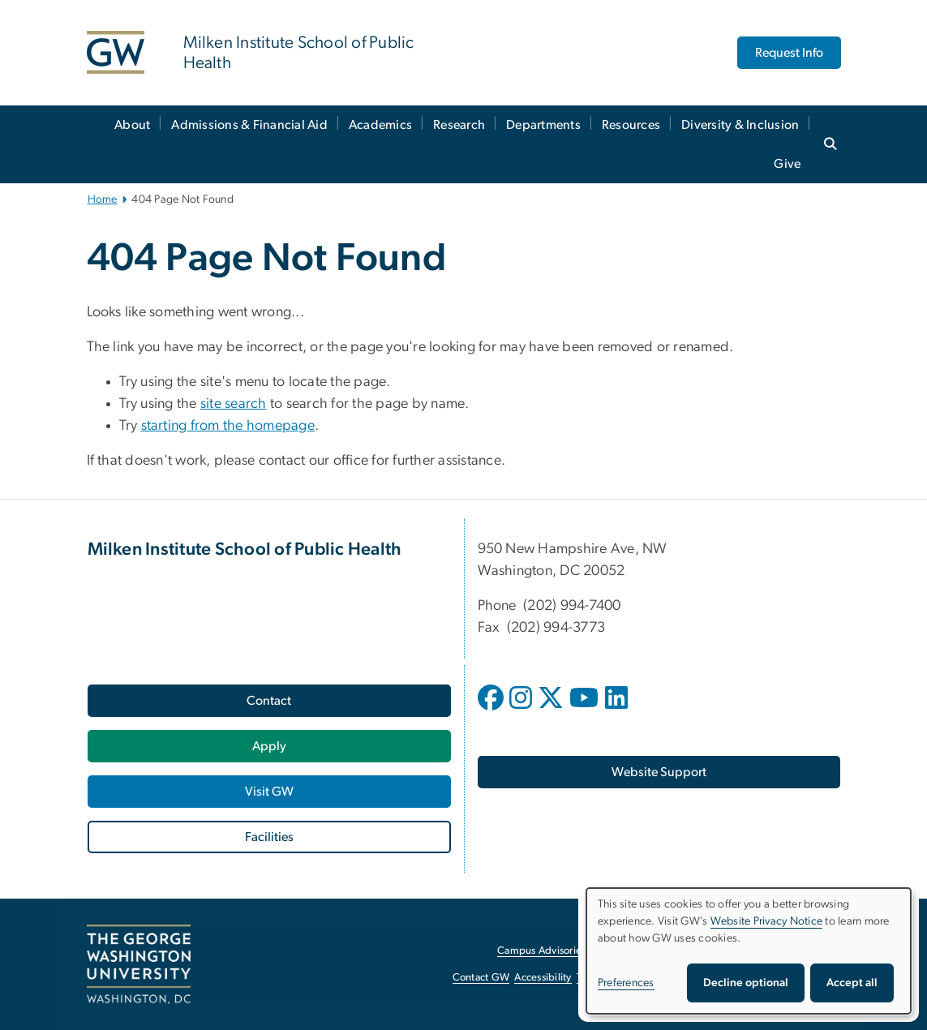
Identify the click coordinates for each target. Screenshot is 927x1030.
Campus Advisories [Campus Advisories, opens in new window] (541, 951)
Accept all (852, 983)
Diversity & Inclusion (740, 124)
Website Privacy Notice (766, 921)
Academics (380, 124)
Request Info (789, 52)
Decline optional (745, 983)
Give (787, 163)
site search (233, 404)
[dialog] (748, 951)
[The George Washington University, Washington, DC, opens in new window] (139, 964)
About (132, 124)
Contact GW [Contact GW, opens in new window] (481, 977)
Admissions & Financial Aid (249, 124)
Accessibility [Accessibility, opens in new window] (542, 977)
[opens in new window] (492, 709)
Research (459, 124)
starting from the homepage (228, 425)
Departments (543, 124)
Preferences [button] (626, 983)
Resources (631, 124)
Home (103, 199)
